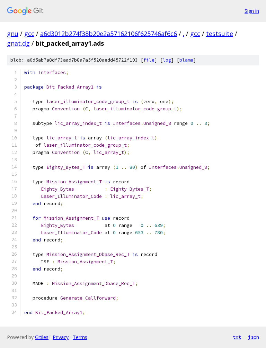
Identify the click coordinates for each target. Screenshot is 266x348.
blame (186, 60)
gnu (12, 33)
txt (237, 337)
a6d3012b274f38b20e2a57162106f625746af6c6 (108, 33)
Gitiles (41, 337)
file (148, 60)
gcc (29, 33)
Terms (80, 337)
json (253, 337)
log (167, 60)
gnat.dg (18, 43)
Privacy (61, 337)
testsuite (219, 33)
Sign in (252, 11)
